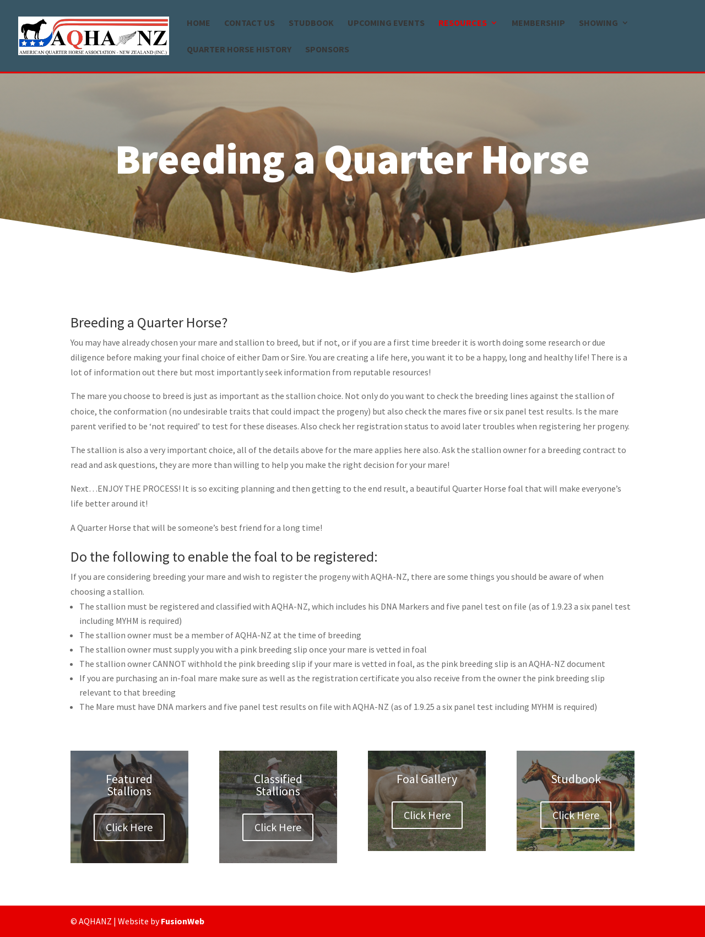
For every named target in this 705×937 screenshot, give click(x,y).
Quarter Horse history (239, 50)
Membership (538, 23)
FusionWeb (182, 921)
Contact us (249, 23)
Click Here (129, 827)
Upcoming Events (386, 23)
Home (198, 23)
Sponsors (327, 50)
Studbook (311, 23)
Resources (462, 23)
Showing (598, 23)
